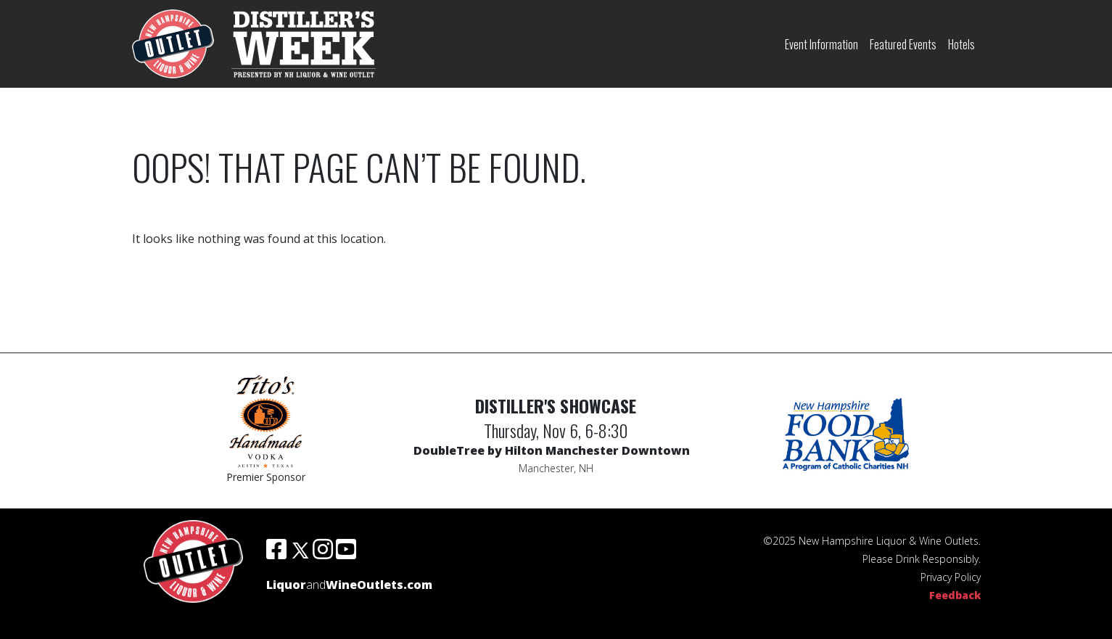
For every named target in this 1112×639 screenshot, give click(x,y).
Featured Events (903, 44)
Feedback (955, 595)
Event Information (821, 44)
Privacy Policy (951, 577)
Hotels (961, 44)
